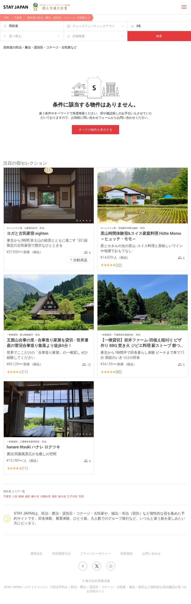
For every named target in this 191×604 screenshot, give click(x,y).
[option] (49, 195)
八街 (14, 496)
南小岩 (62, 496)
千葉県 (18, 17)
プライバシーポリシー (95, 553)
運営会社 (36, 553)
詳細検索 (79, 36)
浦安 (54, 496)
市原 (81, 496)
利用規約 (126, 553)
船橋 (21, 496)
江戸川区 (72, 496)
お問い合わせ (151, 553)
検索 (159, 36)
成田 (27, 496)
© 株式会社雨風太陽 (96, 581)
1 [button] (77, 220)
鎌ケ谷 (35, 496)
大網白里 (45, 496)
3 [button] (83, 220)
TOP (6, 17)
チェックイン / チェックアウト (94, 26)
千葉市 (7, 496)
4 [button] (86, 220)
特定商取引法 (61, 553)
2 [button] (80, 220)
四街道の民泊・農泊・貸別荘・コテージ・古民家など (58, 17)
